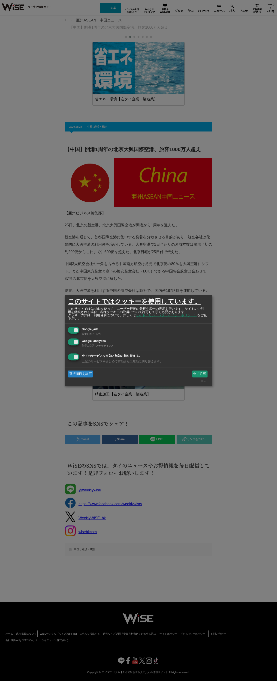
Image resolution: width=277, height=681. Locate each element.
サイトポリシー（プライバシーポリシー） (166, 315)
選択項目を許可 (80, 374)
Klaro (204, 381)
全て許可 (199, 374)
